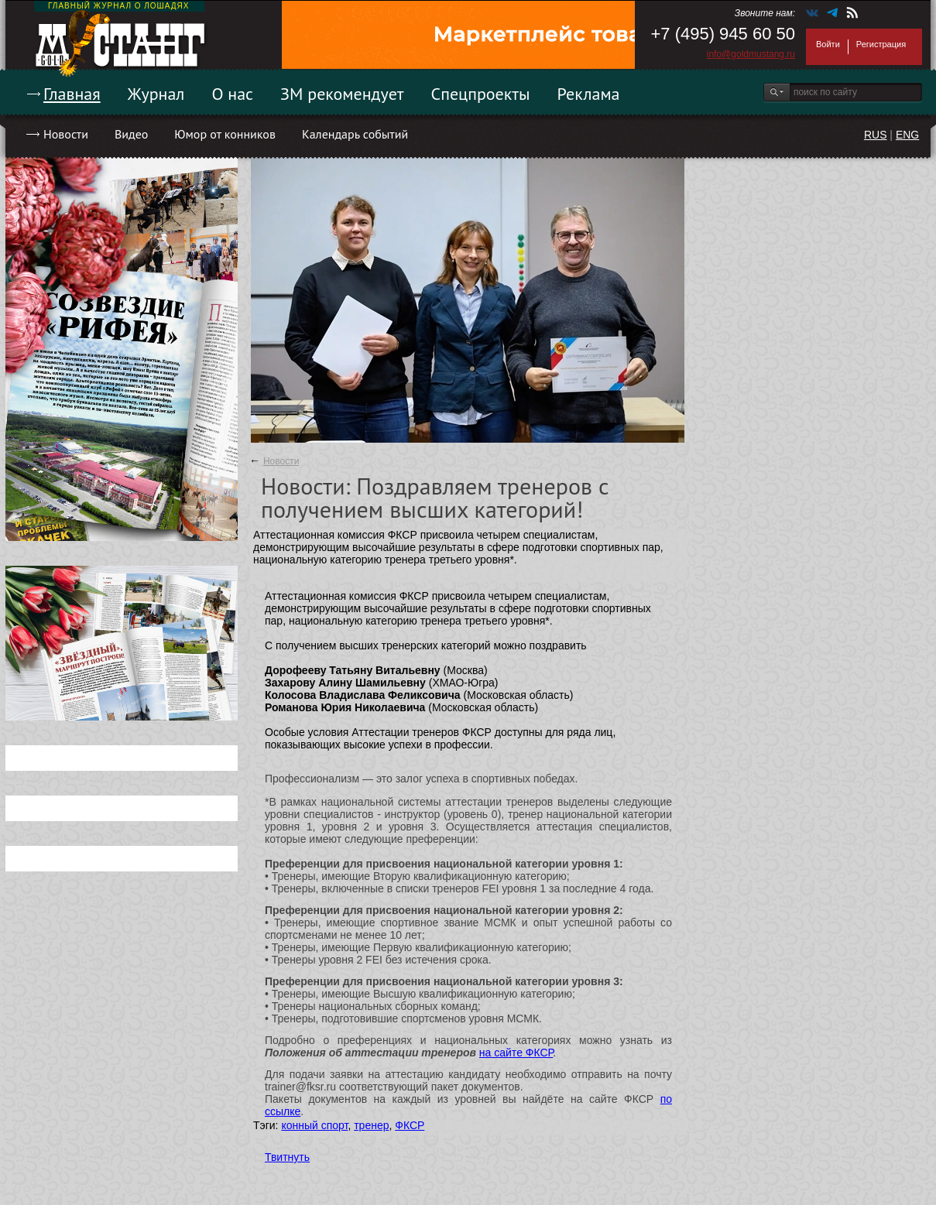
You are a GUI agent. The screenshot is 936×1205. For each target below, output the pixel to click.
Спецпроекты (480, 93)
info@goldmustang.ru (751, 54)
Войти (828, 44)
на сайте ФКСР (516, 1052)
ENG (907, 134)
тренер (371, 1125)
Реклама (588, 93)
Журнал (156, 93)
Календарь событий (355, 134)
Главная (72, 93)
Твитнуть (287, 1157)
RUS (875, 134)
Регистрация (881, 44)
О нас (232, 93)
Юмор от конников (225, 134)
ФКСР (409, 1125)
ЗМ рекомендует (342, 93)
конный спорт (314, 1125)
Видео (131, 134)
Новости (65, 134)
